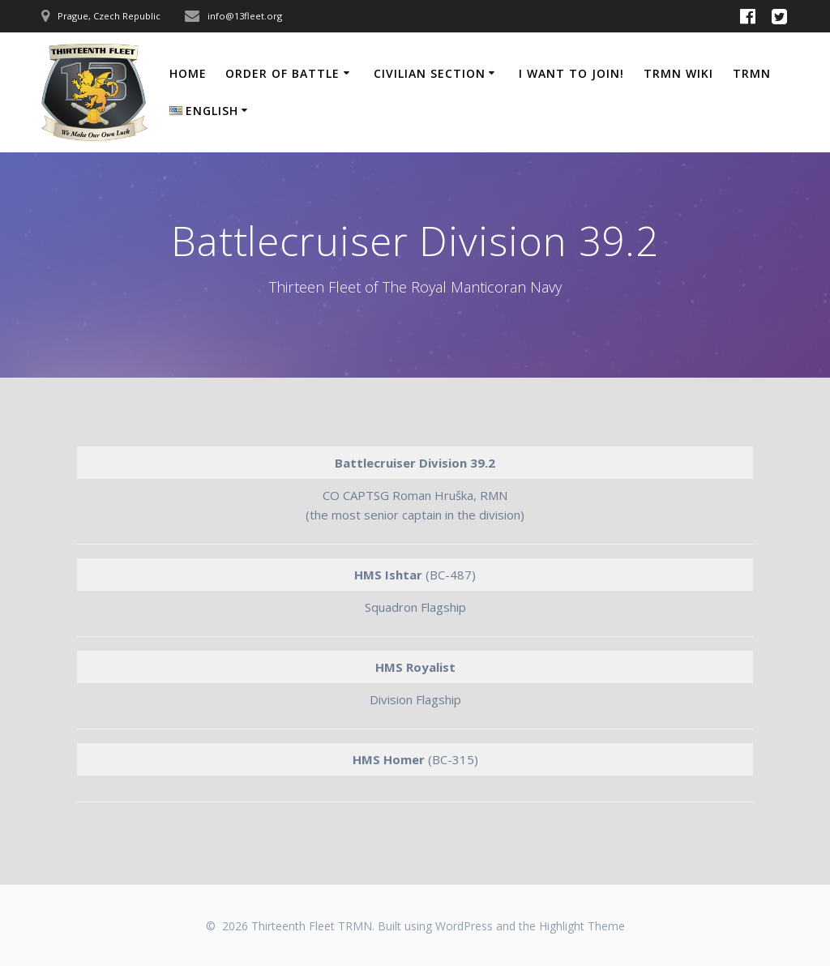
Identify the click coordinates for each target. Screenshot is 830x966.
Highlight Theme (582, 926)
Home (188, 73)
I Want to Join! (571, 73)
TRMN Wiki (678, 73)
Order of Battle (282, 73)
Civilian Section (430, 73)
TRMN (752, 73)
